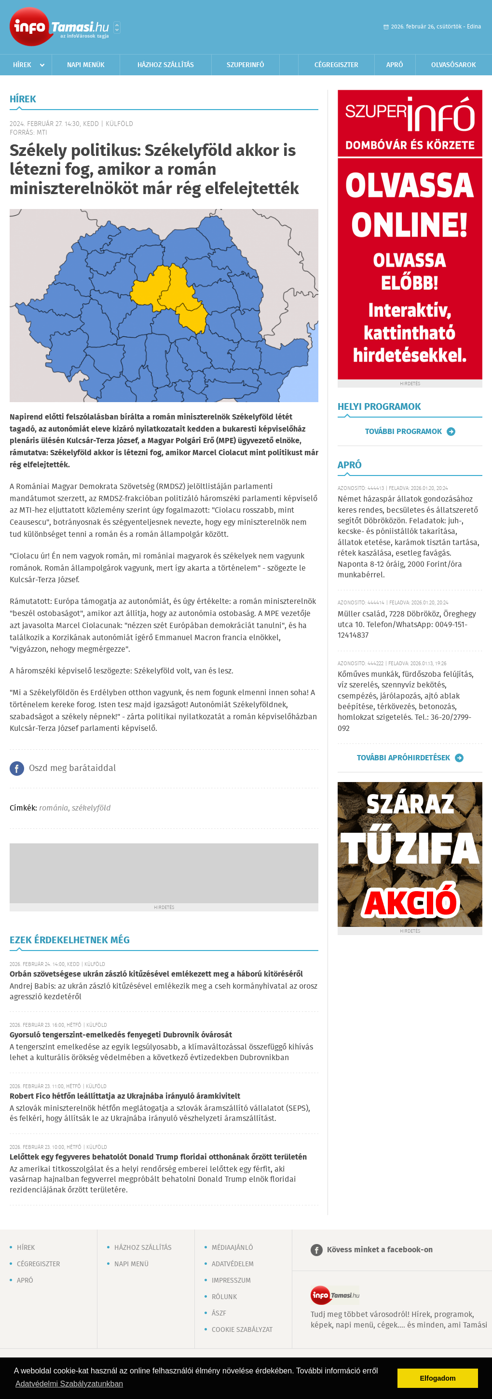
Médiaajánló (232, 1248)
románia (53, 808)
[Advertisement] (164, 872)
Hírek (22, 65)
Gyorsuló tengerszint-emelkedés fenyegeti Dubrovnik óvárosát (121, 1035)
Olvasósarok (453, 65)
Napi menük (86, 65)
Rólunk (224, 1297)
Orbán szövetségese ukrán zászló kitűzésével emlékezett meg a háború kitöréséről (156, 974)
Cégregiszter (336, 65)
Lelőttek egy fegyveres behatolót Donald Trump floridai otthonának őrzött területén (158, 1157)
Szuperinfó (245, 65)
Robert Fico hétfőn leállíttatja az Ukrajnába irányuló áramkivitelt (125, 1097)
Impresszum (231, 1280)
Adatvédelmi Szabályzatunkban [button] (69, 1384)
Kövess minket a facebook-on (380, 1250)
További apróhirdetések (403, 758)
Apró (394, 65)
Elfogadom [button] (438, 1378)
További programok (403, 431)
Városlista (117, 27)
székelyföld (91, 808)
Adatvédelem (233, 1264)
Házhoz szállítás (165, 65)
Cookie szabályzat (242, 1330)
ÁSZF (219, 1313)
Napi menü (131, 1264)
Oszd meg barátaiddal (72, 768)
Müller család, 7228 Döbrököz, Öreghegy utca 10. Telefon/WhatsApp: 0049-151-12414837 (407, 625)
